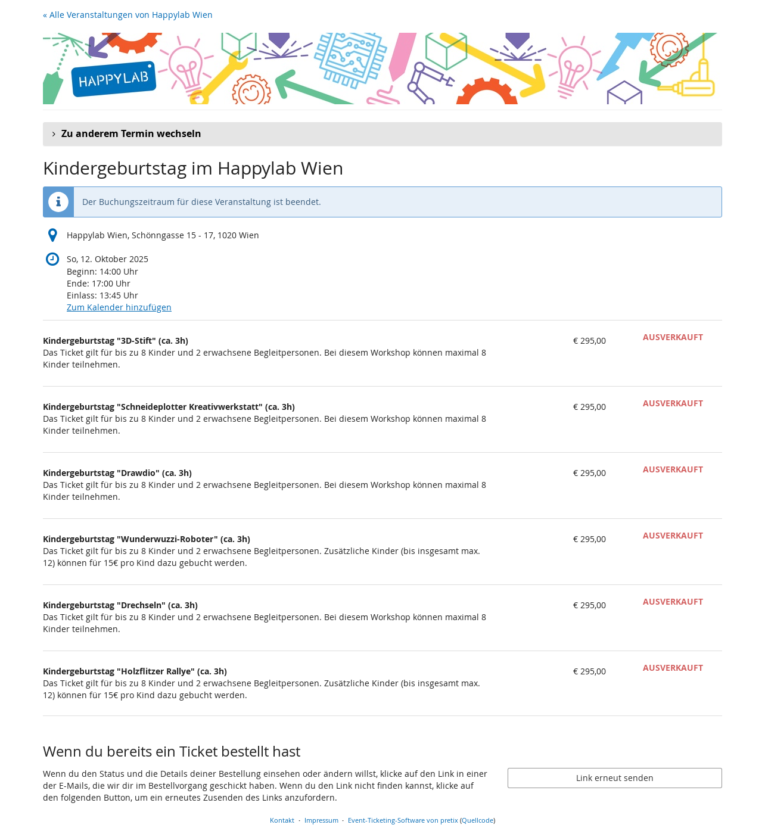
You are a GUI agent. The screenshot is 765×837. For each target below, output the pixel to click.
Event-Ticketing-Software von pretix (403, 820)
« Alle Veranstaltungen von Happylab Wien (128, 14)
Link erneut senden (615, 777)
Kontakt (282, 820)
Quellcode (477, 820)
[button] (382, 134)
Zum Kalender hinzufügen (119, 307)
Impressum (321, 820)
